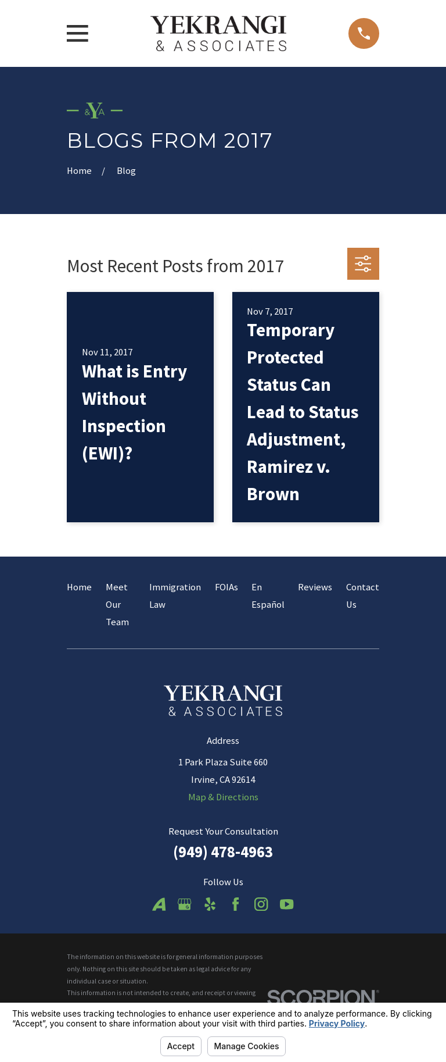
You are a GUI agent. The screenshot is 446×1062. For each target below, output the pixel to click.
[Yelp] (210, 904)
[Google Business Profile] (184, 904)
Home (79, 587)
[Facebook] (235, 904)
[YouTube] (286, 904)
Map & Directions (223, 797)
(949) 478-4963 (223, 851)
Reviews (315, 587)
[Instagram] (261, 904)
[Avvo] (159, 904)
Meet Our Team (117, 604)
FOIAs (226, 587)
